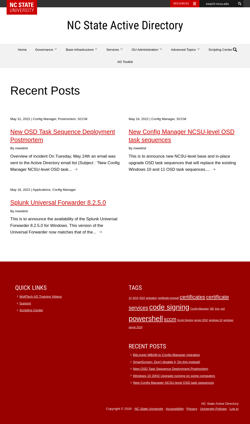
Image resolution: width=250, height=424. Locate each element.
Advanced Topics (185, 49)
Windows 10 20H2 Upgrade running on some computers (174, 376)
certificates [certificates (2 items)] (192, 297)
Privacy (192, 409)
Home (22, 49)
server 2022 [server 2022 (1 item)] (201, 320)
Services (114, 49)
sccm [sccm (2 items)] (170, 319)
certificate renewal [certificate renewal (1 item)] (168, 297)
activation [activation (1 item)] (151, 297)
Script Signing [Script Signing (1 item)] (185, 320)
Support (25, 303)
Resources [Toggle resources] (181, 3)
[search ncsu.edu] (217, 3)
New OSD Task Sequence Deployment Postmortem (170, 369)
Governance (46, 49)
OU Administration (147, 49)
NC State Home (25, 4)
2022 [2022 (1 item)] (142, 297)
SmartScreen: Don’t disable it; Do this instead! (166, 362)
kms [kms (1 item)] (217, 308)
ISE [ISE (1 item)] (212, 308)
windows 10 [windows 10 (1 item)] (215, 320)
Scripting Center (220, 49)
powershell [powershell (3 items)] (146, 318)
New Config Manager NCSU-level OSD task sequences (173, 382)
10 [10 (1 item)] (130, 297)
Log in (234, 409)
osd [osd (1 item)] (222, 308)
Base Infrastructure (82, 49)
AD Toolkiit (125, 62)
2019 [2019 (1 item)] (135, 297)
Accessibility (175, 409)
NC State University (149, 409)
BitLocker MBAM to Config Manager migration (166, 355)
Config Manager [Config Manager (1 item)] (199, 308)
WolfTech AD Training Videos (41, 296)
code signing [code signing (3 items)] (169, 307)
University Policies (213, 409)
